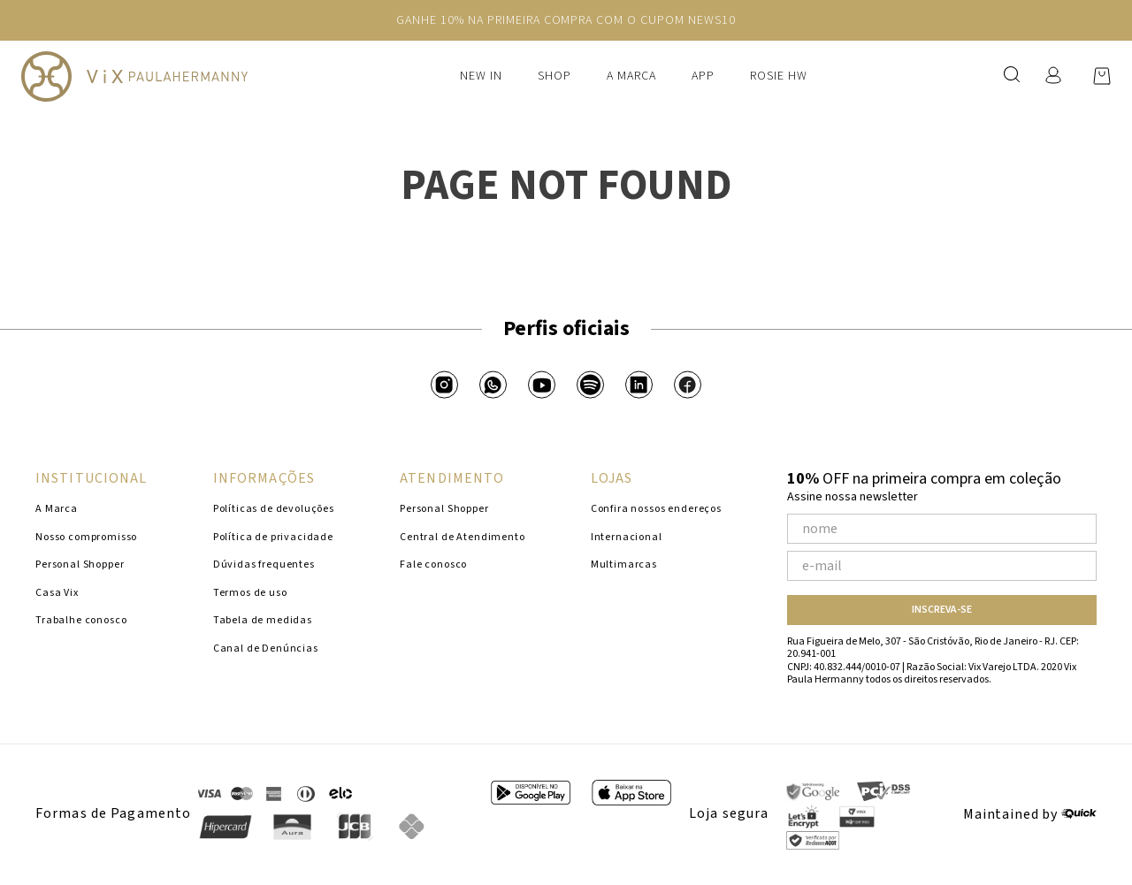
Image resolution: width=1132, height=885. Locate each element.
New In (481, 76)
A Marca (631, 76)
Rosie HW (778, 76)
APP (703, 76)
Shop (554, 76)
